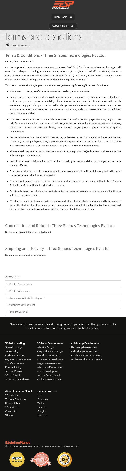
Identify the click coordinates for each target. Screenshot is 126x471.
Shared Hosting (13, 347)
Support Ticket (63, 25)
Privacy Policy (12, 403)
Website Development (19, 284)
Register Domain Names (18, 359)
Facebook (42, 399)
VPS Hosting (11, 351)
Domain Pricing (13, 367)
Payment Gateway (17, 312)
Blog (39, 395)
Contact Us (11, 411)
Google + (42, 411)
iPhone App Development (84, 347)
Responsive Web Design (50, 351)
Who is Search (12, 375)
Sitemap (9, 415)
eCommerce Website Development (26, 298)
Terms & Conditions (15, 399)
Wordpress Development (21, 305)
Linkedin (41, 407)
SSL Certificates (13, 371)
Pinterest (42, 415)
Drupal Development (48, 371)
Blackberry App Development (86, 355)
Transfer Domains (14, 363)
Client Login (63, 17)
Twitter (41, 403)
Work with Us (12, 407)
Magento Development (49, 363)
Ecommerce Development (51, 359)
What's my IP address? (17, 379)
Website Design (45, 347)
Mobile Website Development (86, 359)
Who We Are (12, 395)
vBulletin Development (49, 379)
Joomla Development (48, 375)
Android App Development (84, 351)
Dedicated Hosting (15, 355)
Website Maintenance (19, 291)
